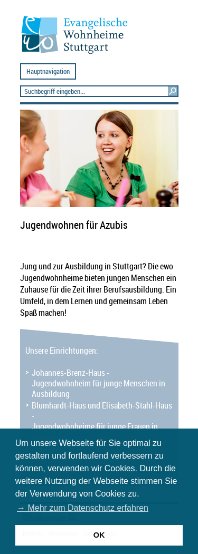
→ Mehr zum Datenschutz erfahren (82, 507)
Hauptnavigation (48, 71)
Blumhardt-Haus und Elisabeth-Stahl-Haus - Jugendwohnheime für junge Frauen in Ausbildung (102, 421)
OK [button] (99, 535)
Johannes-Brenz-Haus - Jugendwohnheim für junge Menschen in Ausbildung (98, 383)
